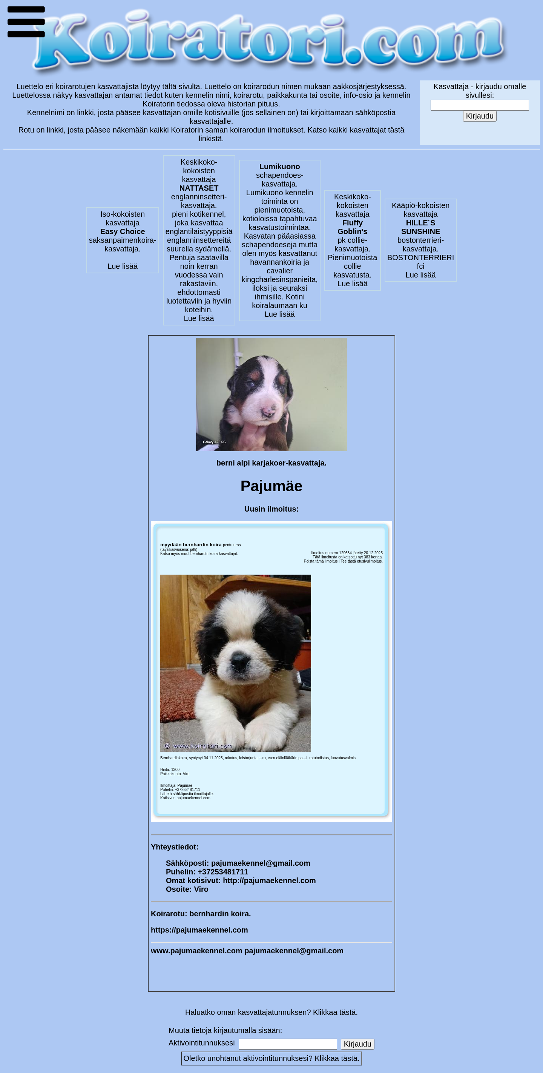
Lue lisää (122, 266)
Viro (186, 774)
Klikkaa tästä (336, 1058)
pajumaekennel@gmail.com (260, 863)
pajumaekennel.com (193, 798)
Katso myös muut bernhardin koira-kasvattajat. (199, 554)
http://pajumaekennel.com (269, 880)
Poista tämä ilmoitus (320, 561)
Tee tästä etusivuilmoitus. (362, 561)
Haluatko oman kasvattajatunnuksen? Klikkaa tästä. (271, 1012)
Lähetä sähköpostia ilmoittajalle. (187, 794)
